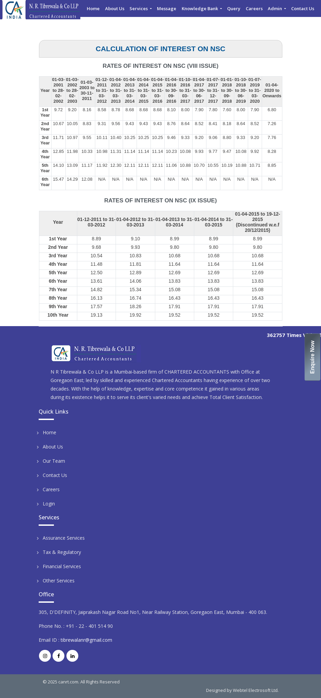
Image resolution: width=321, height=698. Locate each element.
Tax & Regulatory (62, 552)
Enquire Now (313, 357)
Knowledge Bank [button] (200, 8)
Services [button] (139, 8)
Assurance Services (64, 538)
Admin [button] (275, 8)
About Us (114, 8)
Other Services (59, 580)
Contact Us (302, 8)
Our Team (54, 461)
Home (93, 8)
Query (233, 8)
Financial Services (62, 566)
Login (49, 503)
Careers (254, 8)
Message (166, 8)
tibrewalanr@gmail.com (86, 640)
